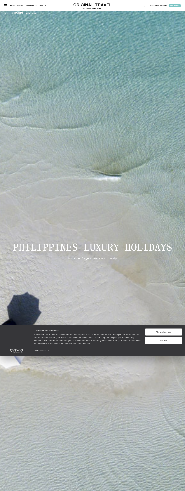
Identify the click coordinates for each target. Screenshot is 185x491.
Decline (163, 475)
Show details (40, 486)
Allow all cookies (163, 467)
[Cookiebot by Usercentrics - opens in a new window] (16, 486)
